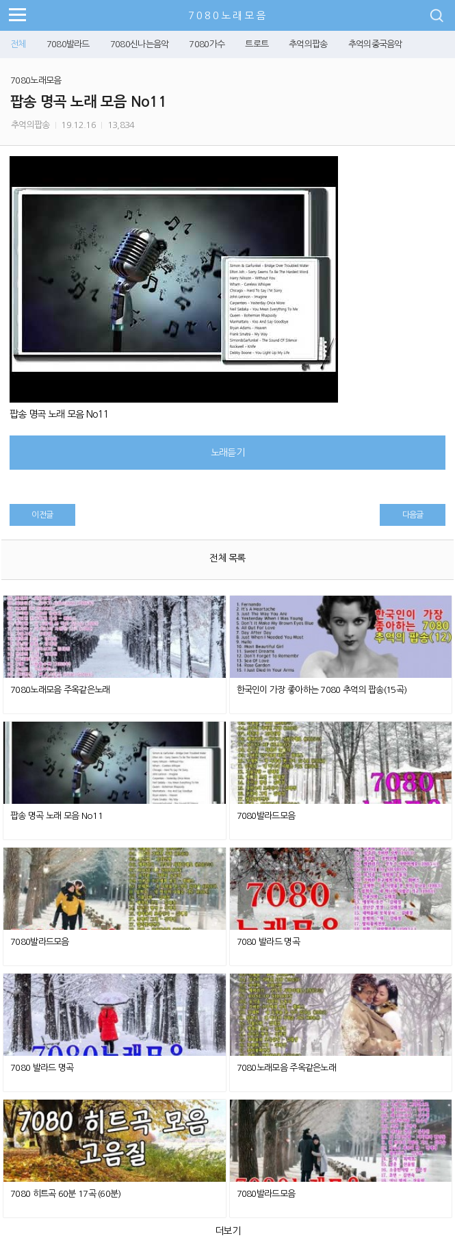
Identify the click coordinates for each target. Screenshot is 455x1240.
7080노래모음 (228, 15)
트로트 (256, 44)
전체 (18, 44)
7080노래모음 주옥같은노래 (60, 689)
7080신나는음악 (139, 44)
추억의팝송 (308, 44)
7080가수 (206, 44)
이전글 (42, 515)
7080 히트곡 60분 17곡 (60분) (65, 1193)
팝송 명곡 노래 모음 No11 (56, 815)
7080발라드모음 (266, 815)
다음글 (413, 515)
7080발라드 (68, 44)
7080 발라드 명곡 (268, 941)
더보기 (227, 1231)
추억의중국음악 (375, 44)
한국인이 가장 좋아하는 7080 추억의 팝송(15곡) (322, 689)
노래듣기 (227, 452)
